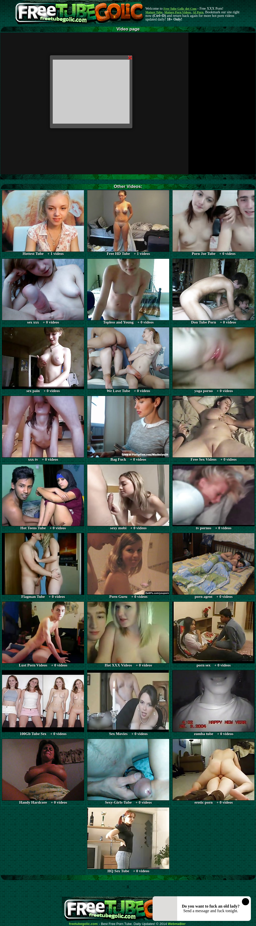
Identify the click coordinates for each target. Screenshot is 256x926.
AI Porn (198, 12)
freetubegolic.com (83, 924)
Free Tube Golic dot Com (179, 8)
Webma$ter (177, 924)
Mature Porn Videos (177, 12)
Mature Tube (154, 12)
